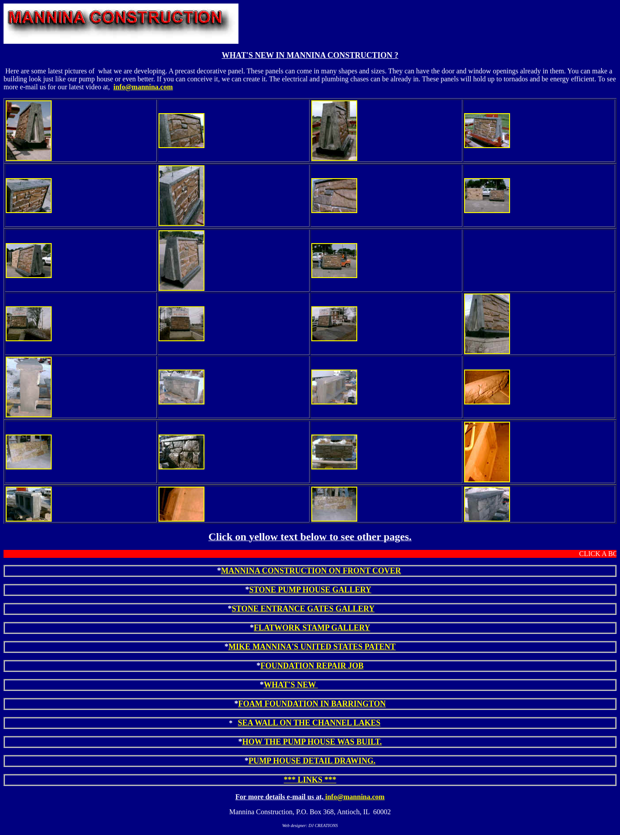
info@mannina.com (143, 87)
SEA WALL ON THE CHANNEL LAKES (309, 722)
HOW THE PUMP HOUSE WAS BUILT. (312, 741)
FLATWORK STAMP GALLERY (312, 627)
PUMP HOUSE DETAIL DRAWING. (312, 760)
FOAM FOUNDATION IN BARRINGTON (312, 703)
